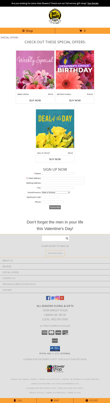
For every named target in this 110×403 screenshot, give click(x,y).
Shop (27, 31)
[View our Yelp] (62, 299)
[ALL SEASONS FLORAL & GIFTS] (55, 24)
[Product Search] (55, 238)
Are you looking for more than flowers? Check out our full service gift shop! (55, 3)
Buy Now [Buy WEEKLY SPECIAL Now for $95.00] (35, 100)
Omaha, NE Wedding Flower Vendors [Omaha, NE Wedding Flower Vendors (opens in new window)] (80, 379)
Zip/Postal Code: (34, 197)
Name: (37, 173)
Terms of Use (74, 392)
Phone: (38, 202)
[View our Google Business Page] (53, 299)
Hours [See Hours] (92, 400)
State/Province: (34, 192)
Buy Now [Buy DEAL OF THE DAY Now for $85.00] (55, 159)
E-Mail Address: (33, 178)
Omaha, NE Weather (40, 384)
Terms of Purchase (55, 392)
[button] (55, 348)
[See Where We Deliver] (55, 253)
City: (39, 187)
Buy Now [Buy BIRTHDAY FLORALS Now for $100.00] (75, 100)
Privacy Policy (36, 392)
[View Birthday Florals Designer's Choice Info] (75, 69)
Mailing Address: (33, 183)
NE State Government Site (66, 384)
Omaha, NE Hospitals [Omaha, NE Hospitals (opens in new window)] (49, 379)
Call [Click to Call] (18, 400)
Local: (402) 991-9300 (55, 319)
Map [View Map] (55, 400)
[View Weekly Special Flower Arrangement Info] (35, 69)
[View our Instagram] (57, 299)
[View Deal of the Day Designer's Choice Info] (55, 128)
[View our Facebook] (48, 299)
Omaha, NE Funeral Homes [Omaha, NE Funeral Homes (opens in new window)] (24, 379)
